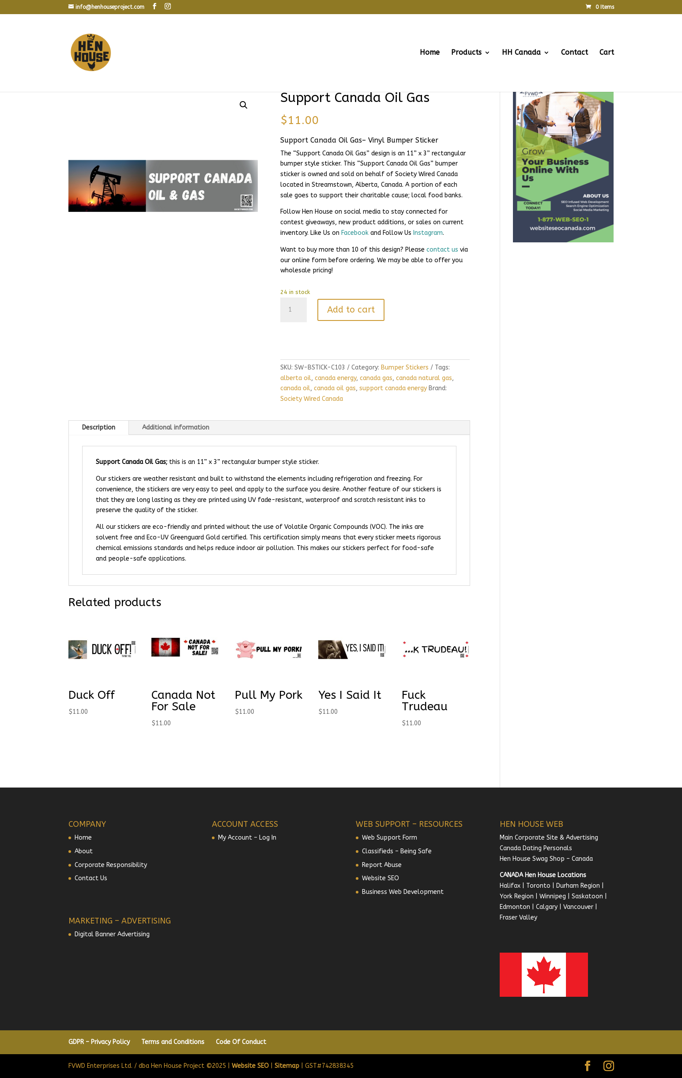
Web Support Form (389, 837)
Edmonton (515, 907)
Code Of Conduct (241, 1042)
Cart (606, 53)
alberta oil (295, 378)
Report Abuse (382, 865)
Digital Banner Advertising (112, 934)
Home (430, 53)
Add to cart (351, 310)
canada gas (376, 378)
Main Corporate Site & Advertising (549, 837)
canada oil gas (335, 388)
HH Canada (521, 53)
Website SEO (380, 878)
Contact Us (91, 878)
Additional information (175, 427)
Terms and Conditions (172, 1042)
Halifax (510, 886)
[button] (244, 105)
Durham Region (578, 886)
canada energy (335, 378)
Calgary (547, 907)
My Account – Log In (247, 837)
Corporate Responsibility (111, 865)
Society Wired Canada (311, 399)
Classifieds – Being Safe (397, 851)
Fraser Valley (518, 917)
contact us (442, 249)
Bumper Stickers (405, 367)
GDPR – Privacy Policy (99, 1042)
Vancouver (578, 907)
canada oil (295, 388)
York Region (517, 896)
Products (466, 53)
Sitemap (287, 1066)
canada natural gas (424, 378)
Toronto (538, 886)
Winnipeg (552, 896)
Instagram (428, 233)
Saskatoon (587, 896)
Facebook (355, 233)
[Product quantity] (293, 310)
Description (98, 427)
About (84, 851)
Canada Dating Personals (536, 848)
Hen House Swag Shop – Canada (546, 859)
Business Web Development (403, 892)
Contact (574, 53)
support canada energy (393, 388)
